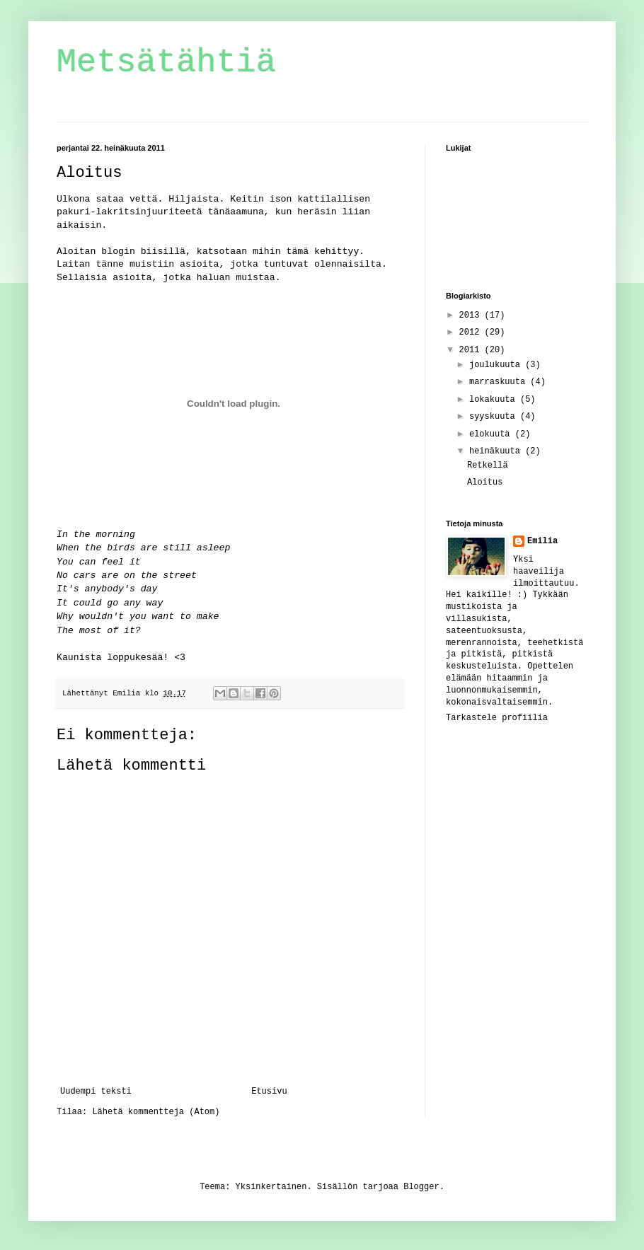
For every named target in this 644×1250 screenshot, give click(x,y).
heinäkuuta (497, 451)
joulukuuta (497, 365)
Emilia (542, 541)
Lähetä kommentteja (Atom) (155, 1112)
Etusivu (269, 1091)
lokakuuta (494, 400)
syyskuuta (494, 417)
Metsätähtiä (166, 62)
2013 (472, 315)
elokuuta (492, 434)
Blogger (421, 1187)
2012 (472, 332)
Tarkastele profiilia (497, 718)
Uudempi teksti (96, 1091)
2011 (472, 350)
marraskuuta (499, 382)
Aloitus (484, 482)
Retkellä (487, 465)
